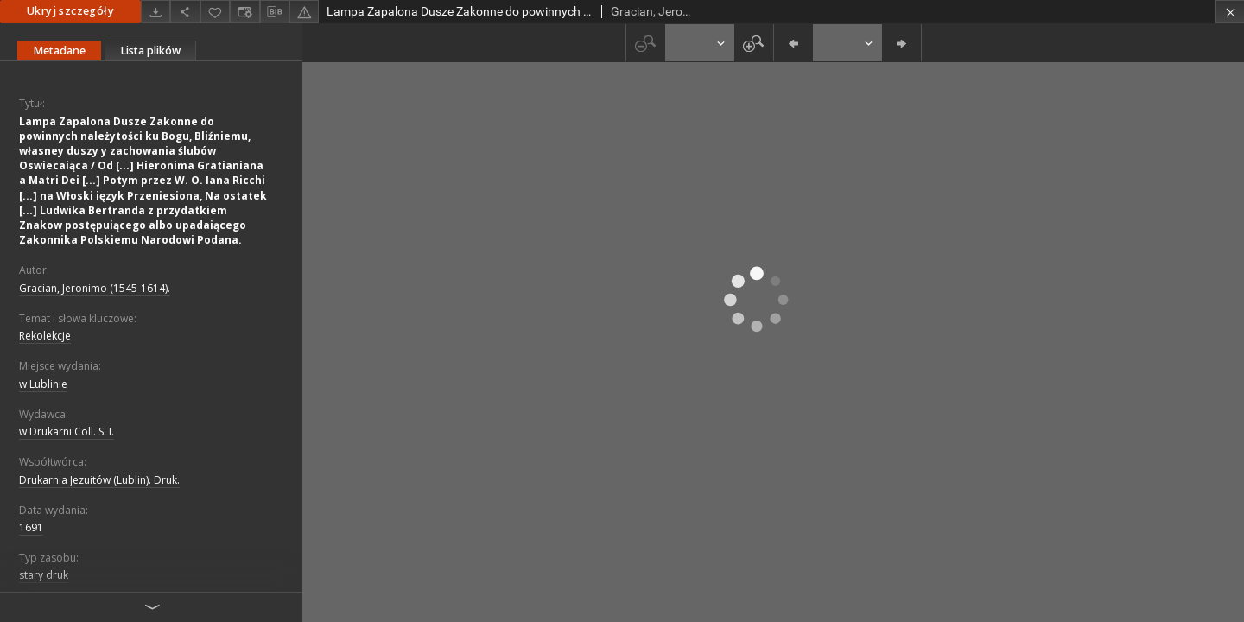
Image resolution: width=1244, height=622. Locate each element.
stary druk (43, 575)
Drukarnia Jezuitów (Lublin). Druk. (99, 480)
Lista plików (150, 50)
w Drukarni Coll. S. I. (66, 431)
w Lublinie (43, 384)
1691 (31, 527)
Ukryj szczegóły (70, 10)
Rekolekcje (45, 335)
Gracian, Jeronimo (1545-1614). (94, 288)
